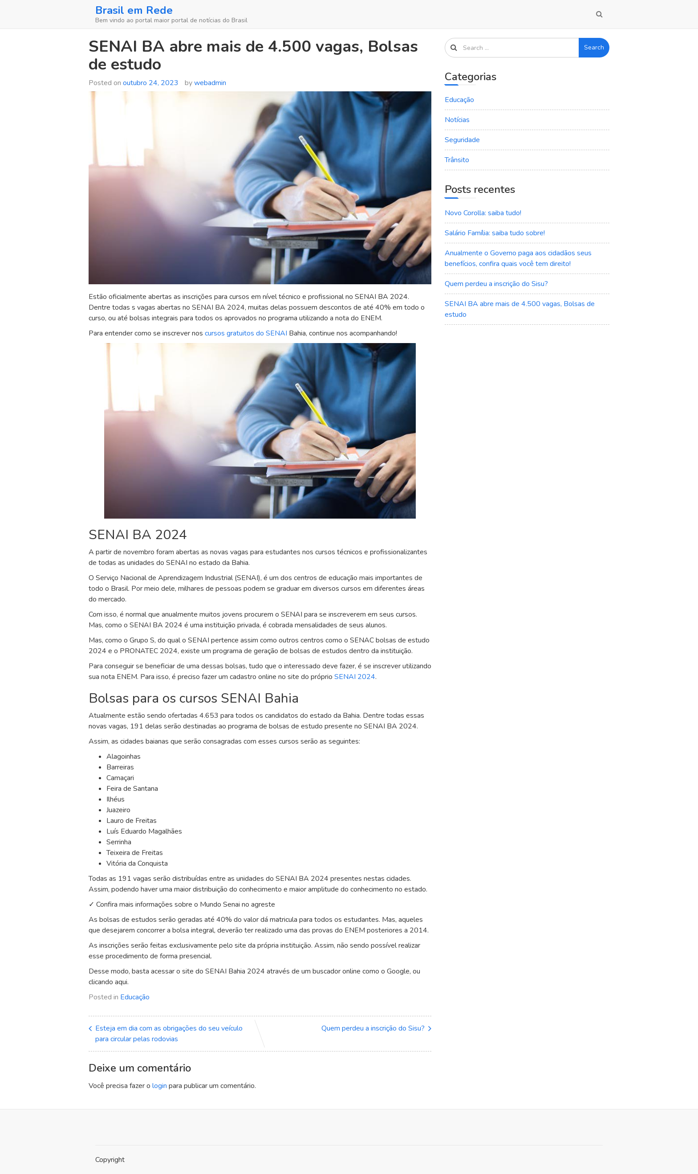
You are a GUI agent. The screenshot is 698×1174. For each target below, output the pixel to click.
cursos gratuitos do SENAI (246, 333)
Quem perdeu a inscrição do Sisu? (373, 1028)
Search (594, 47)
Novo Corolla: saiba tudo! (483, 213)
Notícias (457, 120)
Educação (135, 997)
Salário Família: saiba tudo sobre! (495, 233)
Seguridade (462, 140)
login (159, 1086)
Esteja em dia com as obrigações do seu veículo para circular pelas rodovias (169, 1033)
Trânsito (457, 160)
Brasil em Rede (134, 10)
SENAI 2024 (354, 677)
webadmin (210, 83)
